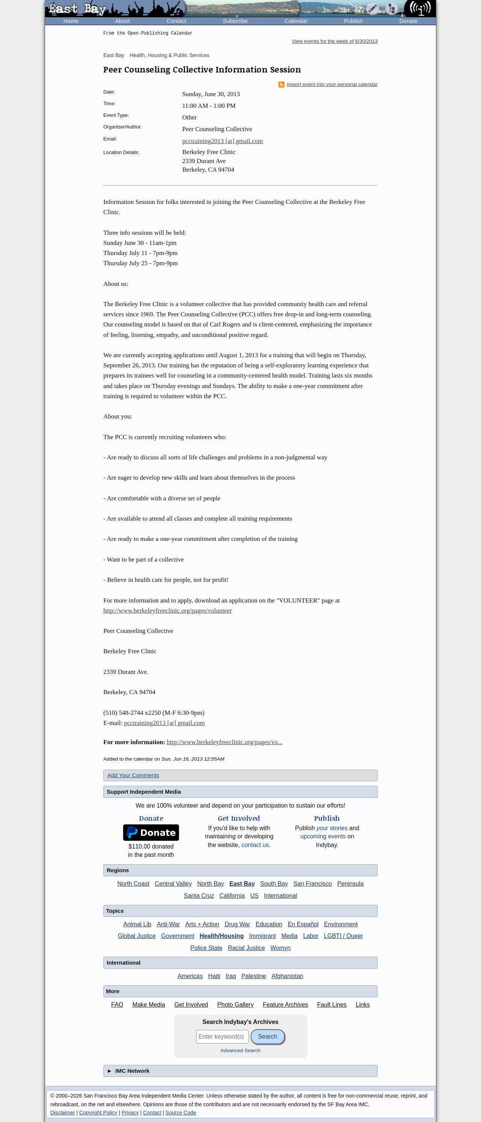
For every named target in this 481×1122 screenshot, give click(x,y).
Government (177, 936)
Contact (176, 21)
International (280, 895)
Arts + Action (202, 924)
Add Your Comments (133, 775)
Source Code (180, 1113)
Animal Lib (137, 924)
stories (332, 828)
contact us (255, 845)
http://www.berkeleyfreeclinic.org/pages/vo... (225, 742)
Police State (206, 948)
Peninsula (350, 883)
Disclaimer (62, 1113)
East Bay (113, 55)
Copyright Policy (98, 1113)
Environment (341, 924)
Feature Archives (285, 1004)
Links (363, 1004)
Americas (190, 976)
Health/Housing (222, 936)
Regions (118, 870)
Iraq (230, 976)
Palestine (253, 976)
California (232, 895)
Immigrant (262, 936)
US (254, 895)
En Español (303, 924)
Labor (311, 936)
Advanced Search (241, 1050)
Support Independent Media (144, 791)
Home (71, 21)
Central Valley (173, 883)
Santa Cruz (199, 895)
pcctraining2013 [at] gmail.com (222, 141)
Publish (353, 21)
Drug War (237, 924)
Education (269, 924)
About (122, 21)
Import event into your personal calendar (328, 85)
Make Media (148, 1004)
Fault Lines (331, 1004)
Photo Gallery (235, 1004)
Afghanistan (288, 976)
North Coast (133, 883)
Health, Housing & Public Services (169, 55)
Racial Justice (246, 948)
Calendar (295, 21)
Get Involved (191, 1004)
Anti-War (168, 924)
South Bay (274, 883)
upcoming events (323, 836)
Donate (408, 21)
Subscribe (235, 21)
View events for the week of (335, 41)
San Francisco (312, 883)
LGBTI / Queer (343, 936)
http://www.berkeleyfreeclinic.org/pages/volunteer (167, 610)
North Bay (210, 883)
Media (289, 936)
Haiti (214, 976)
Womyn (281, 948)
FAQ (117, 1004)
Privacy (130, 1113)
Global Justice (137, 936)
